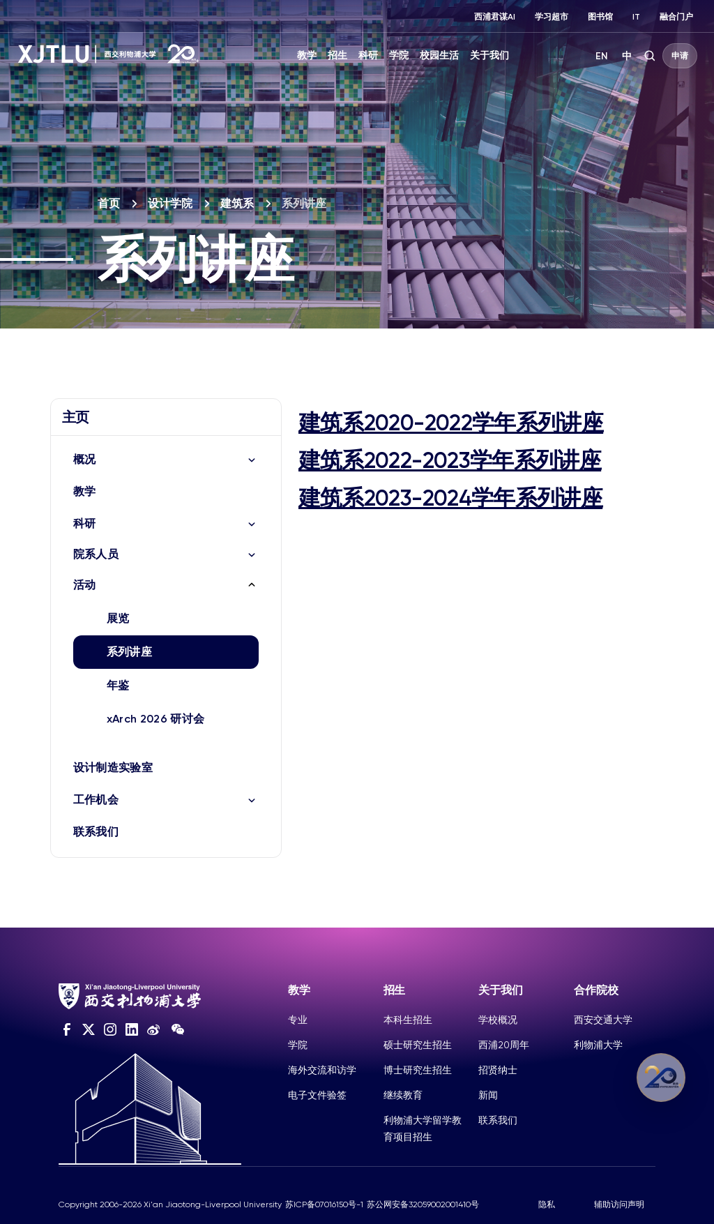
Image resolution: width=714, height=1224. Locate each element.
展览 (118, 618)
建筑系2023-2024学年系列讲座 (450, 498)
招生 (337, 55)
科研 (368, 55)
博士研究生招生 (417, 1069)
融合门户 (676, 17)
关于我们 (489, 55)
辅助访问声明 (619, 1204)
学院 (399, 55)
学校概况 (497, 1019)
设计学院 (170, 203)
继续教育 (403, 1095)
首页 (109, 203)
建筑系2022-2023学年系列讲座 (449, 460)
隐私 (546, 1204)
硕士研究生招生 (417, 1044)
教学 (307, 55)
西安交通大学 (603, 1019)
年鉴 (118, 685)
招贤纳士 (497, 1069)
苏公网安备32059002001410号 (423, 1204)
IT (636, 17)
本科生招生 (407, 1019)
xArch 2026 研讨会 (155, 718)
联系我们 (96, 831)
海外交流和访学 (322, 1069)
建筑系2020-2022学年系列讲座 (450, 422)
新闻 (488, 1095)
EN (601, 56)
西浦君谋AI (494, 17)
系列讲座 (129, 651)
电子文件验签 (317, 1095)
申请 (679, 56)
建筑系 (237, 203)
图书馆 (600, 17)
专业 (297, 1019)
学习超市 (551, 17)
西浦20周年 (503, 1044)
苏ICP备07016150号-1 (324, 1204)
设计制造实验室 (113, 767)
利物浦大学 (598, 1044)
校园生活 (439, 55)
